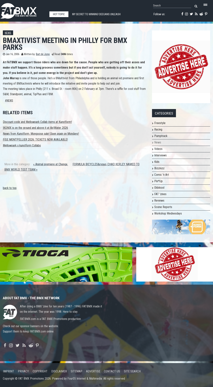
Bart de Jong (43, 54)
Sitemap (76, 371)
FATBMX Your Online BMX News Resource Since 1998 (23, 10)
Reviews (159, 200)
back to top (10, 188)
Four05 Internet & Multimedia (84, 378)
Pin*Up (158, 181)
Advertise (93, 371)
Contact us (112, 371)
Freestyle (159, 123)
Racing (158, 129)
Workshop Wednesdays (168, 213)
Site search (132, 371)
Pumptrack (160, 136)
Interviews (160, 155)
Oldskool (159, 187)
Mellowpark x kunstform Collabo (22, 145)
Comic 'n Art (161, 174)
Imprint (8, 371)
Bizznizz (159, 168)
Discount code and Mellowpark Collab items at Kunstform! (37, 122)
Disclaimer (59, 371)
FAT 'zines (160, 194)
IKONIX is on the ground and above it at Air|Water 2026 (35, 128)
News (8, 33)
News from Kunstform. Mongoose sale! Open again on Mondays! (41, 133)
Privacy (23, 371)
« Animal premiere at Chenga (50, 164)
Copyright (40, 371)
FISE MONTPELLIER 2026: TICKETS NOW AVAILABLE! (35, 139)
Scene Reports (163, 207)
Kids (156, 162)
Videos (158, 149)
